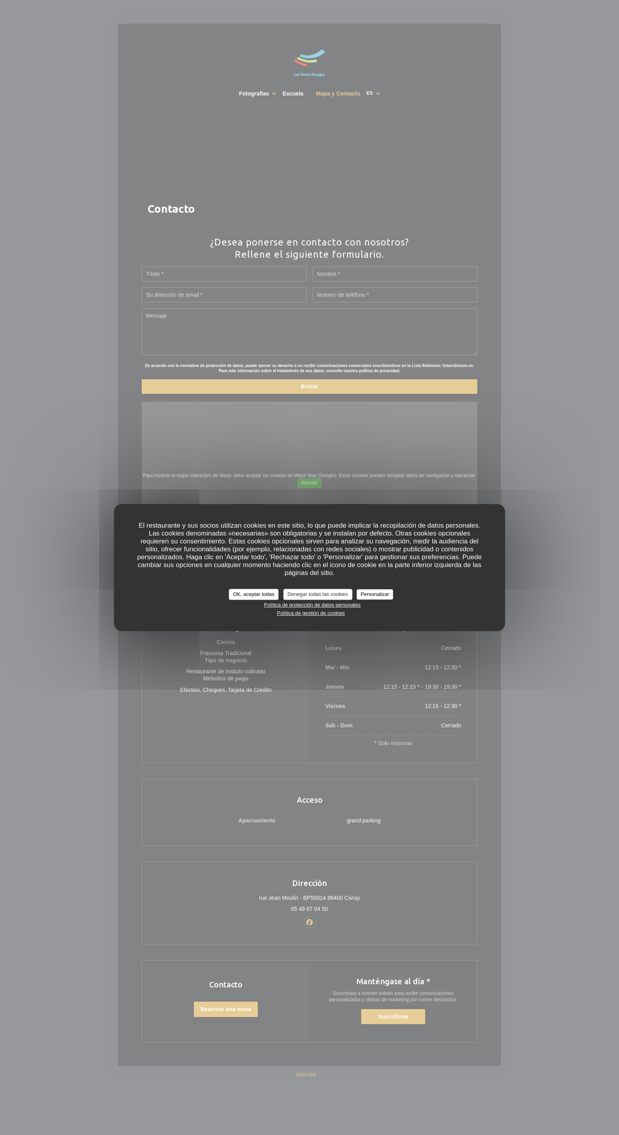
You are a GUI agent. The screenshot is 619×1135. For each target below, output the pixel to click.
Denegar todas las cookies (317, 594)
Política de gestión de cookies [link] (311, 613)
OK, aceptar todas (253, 594)
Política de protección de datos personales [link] (312, 605)
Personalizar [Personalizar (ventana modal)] (375, 594)
